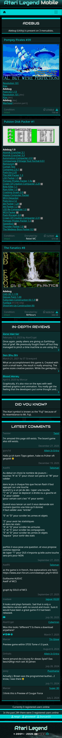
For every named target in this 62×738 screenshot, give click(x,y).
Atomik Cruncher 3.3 (14, 155)
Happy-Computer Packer (16, 195)
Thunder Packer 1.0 (13, 226)
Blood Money (11, 376)
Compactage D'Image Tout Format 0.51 (24, 161)
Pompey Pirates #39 (17, 40)
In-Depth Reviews (31, 327)
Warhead (8, 103)
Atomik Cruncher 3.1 (14, 152)
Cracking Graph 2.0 (13, 192)
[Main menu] (56, 12)
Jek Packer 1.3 (10, 206)
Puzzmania (53, 670)
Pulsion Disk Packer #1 (19, 121)
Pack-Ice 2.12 (10, 200)
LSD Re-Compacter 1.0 (15, 209)
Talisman (54, 467)
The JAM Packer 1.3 (13, 175)
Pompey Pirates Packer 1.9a (17, 180)
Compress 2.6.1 (11, 169)
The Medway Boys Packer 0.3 (18, 229)
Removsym (9, 163)
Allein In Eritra (51, 450)
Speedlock (8, 223)
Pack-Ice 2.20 (10, 172)
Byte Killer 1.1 (10, 186)
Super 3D (54, 688)
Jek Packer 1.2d (11, 203)
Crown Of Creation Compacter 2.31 (21, 218)
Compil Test (9, 166)
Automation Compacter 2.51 (18, 158)
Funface (7, 302)
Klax (5, 86)
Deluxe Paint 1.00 (12, 297)
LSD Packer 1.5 (10, 178)
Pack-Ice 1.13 (10, 91)
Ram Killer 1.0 (10, 189)
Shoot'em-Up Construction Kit (18, 305)
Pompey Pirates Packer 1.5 (17, 220)
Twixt (56, 433)
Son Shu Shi (10, 355)
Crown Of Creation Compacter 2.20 (21, 183)
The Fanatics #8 (14, 248)
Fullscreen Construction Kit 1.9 (19, 299)
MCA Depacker (10, 198)
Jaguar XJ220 (52, 599)
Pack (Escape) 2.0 (12, 215)
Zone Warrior (11, 334)
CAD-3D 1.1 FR (10, 294)
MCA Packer (9, 212)
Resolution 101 (11, 83)
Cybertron (53, 622)
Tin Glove (54, 639)
